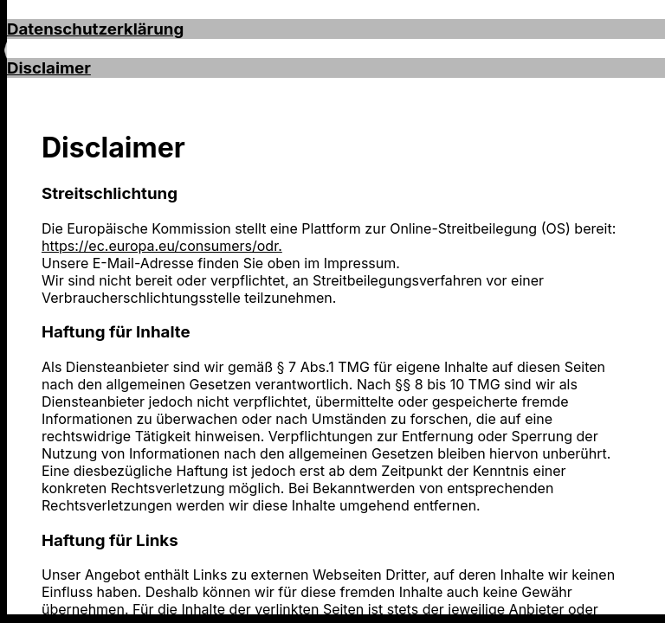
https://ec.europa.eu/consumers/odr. (162, 245)
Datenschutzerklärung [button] (95, 29)
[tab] (336, 29)
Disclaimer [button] (49, 68)
